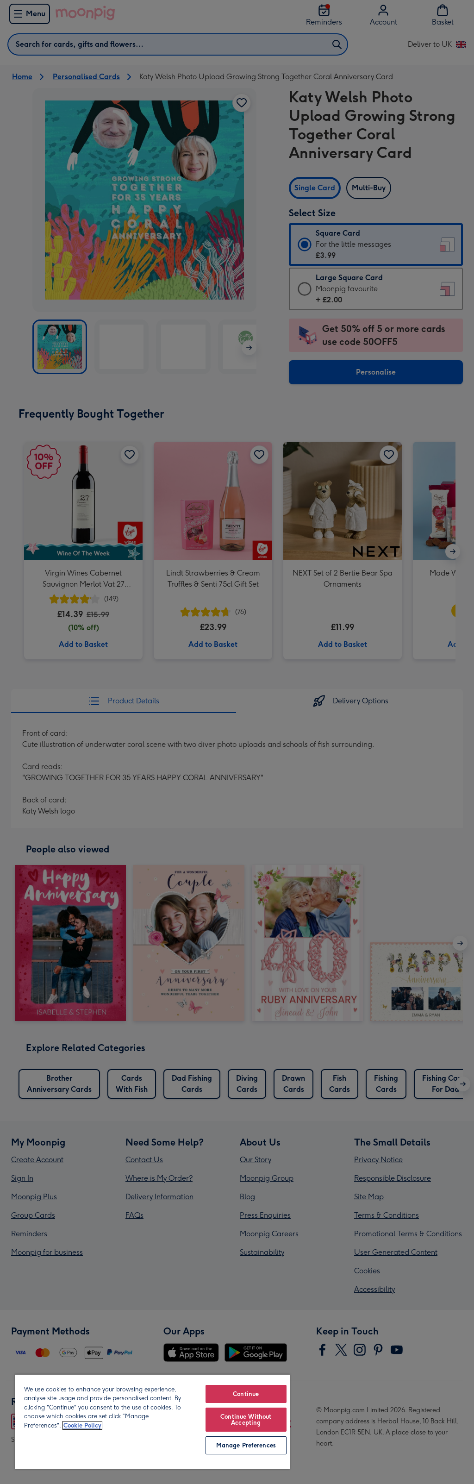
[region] (152, 1421)
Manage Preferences (246, 1445)
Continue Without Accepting (245, 1419)
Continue (246, 1393)
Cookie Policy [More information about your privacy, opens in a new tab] (82, 1425)
